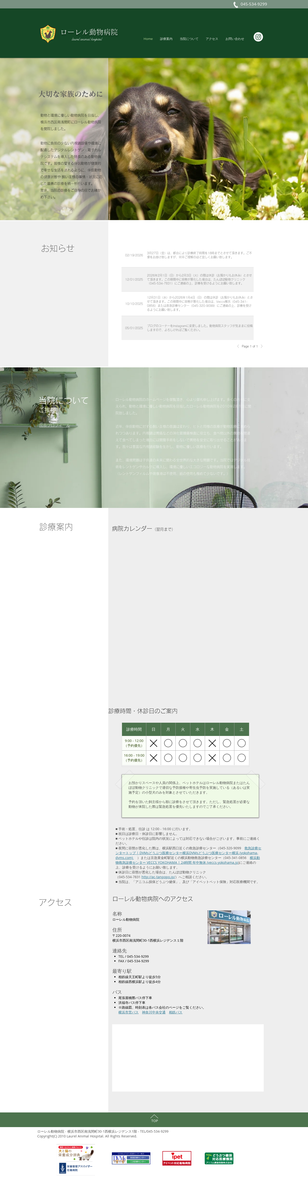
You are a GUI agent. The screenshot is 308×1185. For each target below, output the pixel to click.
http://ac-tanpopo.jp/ (158, 877)
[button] (235, 39)
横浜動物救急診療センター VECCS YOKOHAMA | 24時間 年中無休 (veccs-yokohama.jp (188, 860)
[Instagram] (258, 37)
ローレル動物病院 (89, 32)
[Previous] (239, 346)
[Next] (260, 346)
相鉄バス (175, 1012)
